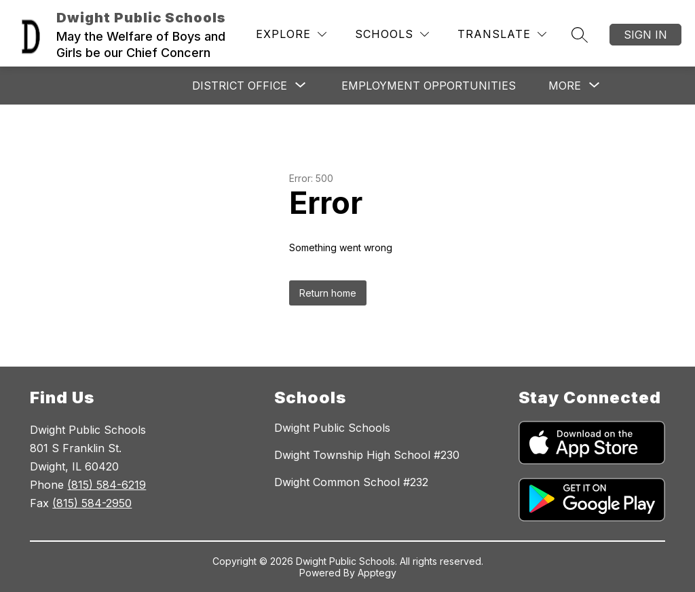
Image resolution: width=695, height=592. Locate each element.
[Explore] (291, 34)
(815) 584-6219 (106, 485)
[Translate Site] (502, 34)
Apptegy (377, 572)
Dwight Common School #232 (351, 482)
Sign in (645, 34)
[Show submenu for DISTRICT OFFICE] (239, 85)
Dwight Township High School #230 (366, 455)
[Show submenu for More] (564, 85)
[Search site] (579, 34)
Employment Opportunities (428, 85)
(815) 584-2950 (92, 503)
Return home (327, 293)
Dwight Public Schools (332, 427)
